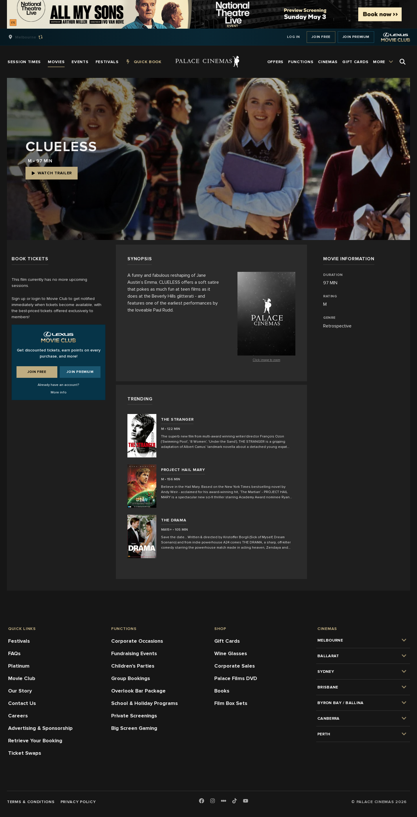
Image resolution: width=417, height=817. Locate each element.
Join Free (321, 37)
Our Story (20, 691)
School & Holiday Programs (144, 703)
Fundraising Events (134, 653)
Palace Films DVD (235, 678)
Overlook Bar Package (138, 691)
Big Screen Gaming (134, 728)
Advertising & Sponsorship (40, 728)
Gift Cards (227, 641)
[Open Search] (402, 61)
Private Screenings (134, 715)
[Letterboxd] (223, 800)
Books (221, 691)
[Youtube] (245, 801)
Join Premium (356, 37)
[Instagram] (212, 801)
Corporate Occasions (137, 641)
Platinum (19, 666)
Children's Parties (132, 666)
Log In (293, 37)
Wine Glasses (230, 653)
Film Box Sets (230, 703)
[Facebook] (201, 801)
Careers (18, 715)
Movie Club (21, 678)
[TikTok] (234, 800)
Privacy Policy (78, 801)
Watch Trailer (51, 173)
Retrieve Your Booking (35, 740)
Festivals (19, 641)
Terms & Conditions (31, 801)
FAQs (14, 653)
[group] (31, 37)
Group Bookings (130, 678)
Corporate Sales (234, 666)
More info (59, 392)
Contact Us (22, 703)
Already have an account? (58, 385)
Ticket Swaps (24, 753)
